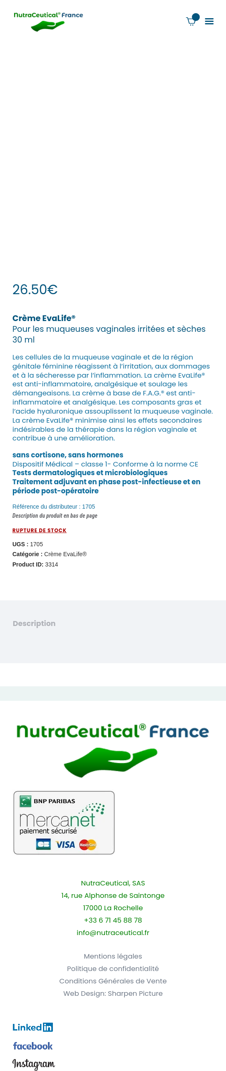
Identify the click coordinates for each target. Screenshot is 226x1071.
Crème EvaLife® (65, 554)
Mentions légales (113, 956)
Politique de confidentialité (113, 968)
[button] (209, 21)
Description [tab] (34, 623)
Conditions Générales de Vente (113, 981)
